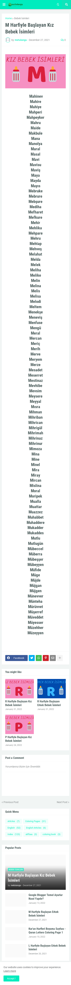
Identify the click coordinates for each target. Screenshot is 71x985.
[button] (4, 5)
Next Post (62, 802)
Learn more (10, 971)
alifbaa (31, 834)
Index (14, 834)
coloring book (51, 834)
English (14, 827)
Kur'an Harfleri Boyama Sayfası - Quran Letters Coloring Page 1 (47, 930)
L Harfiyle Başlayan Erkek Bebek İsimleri (47, 947)
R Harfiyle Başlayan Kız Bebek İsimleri (18, 703)
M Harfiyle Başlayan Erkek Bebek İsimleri (44, 913)
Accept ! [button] (11, 978)
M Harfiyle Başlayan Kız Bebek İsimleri (31, 878)
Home (8, 18)
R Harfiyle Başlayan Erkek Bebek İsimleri (49, 703)
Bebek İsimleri (21, 18)
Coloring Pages (35, 821)
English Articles (36, 827)
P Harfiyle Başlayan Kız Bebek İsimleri (18, 738)
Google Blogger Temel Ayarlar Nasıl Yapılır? (46, 896)
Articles (14, 821)
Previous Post (11, 802)
